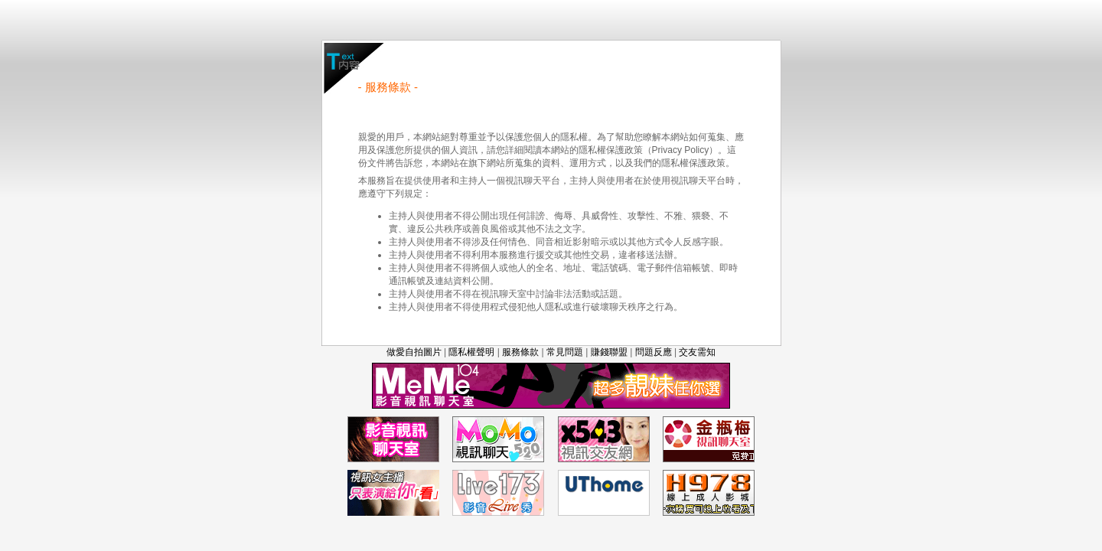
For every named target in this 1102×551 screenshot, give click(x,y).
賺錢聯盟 (609, 352)
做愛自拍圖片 (414, 352)
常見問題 (564, 352)
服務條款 (520, 352)
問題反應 (653, 352)
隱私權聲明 (471, 352)
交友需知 (697, 352)
